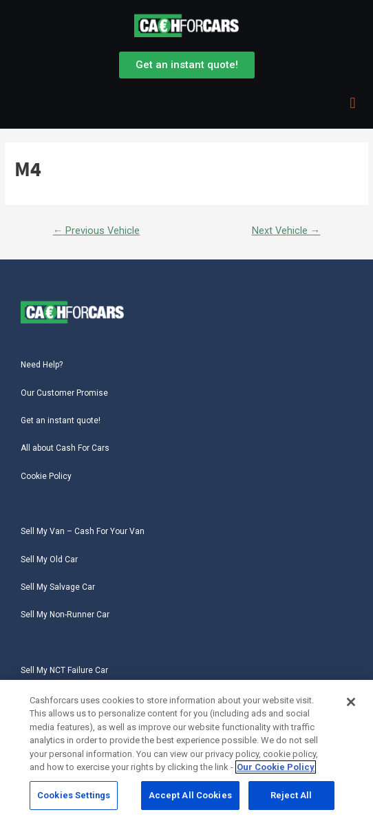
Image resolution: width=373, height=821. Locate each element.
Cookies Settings (73, 798)
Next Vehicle (286, 230)
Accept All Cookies (190, 798)
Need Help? (42, 365)
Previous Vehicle (96, 230)
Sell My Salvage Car (58, 587)
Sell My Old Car (49, 559)
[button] (352, 103)
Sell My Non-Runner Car (65, 614)
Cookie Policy (46, 476)
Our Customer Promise (64, 393)
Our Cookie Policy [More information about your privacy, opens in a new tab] (276, 770)
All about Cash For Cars (65, 448)
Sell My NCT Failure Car (64, 670)
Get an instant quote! (60, 420)
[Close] (351, 705)
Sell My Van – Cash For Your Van (83, 531)
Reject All (291, 798)
